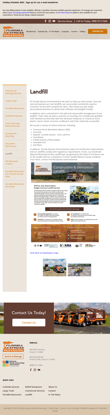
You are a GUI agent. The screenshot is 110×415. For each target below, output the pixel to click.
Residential (31, 31)
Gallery (83, 31)
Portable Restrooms (14, 108)
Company (65, 31)
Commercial (42, 31)
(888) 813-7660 (99, 21)
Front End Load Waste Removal (12, 124)
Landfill (8, 153)
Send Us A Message (13, 356)
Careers (74, 31)
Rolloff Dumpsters (13, 116)
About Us (52, 387)
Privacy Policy (53, 408)
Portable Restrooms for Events (14, 185)
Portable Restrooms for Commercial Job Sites (14, 174)
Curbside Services (11, 387)
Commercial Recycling (10, 134)
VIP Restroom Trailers (11, 162)
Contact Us (97, 31)
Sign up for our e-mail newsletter (42, 2)
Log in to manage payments (18, 12)
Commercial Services (35, 390)
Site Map (75, 408)
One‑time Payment (64, 12)
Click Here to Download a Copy (44, 253)
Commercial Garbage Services (13, 92)
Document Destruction (10, 144)
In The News (54, 31)
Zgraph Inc (93, 408)
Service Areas (65, 21)
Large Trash (11, 101)
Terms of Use (65, 408)
